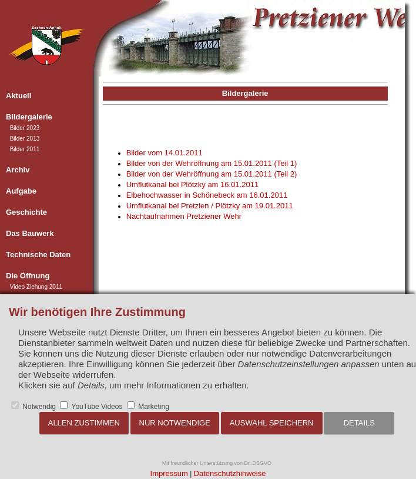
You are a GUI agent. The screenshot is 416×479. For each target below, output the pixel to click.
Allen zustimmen (84, 422)
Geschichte (26, 212)
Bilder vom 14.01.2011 (164, 152)
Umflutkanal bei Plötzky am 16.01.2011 (192, 184)
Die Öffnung (27, 275)
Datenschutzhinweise (230, 473)
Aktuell (18, 95)
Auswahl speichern (272, 422)
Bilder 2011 (25, 149)
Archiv (17, 169)
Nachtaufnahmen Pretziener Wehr (183, 216)
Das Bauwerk (30, 233)
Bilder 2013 (25, 138)
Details (359, 422)
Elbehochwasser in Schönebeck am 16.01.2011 (207, 195)
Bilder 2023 (25, 128)
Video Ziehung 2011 (36, 287)
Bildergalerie (29, 116)
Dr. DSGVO (258, 463)
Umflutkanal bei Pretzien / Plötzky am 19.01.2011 (209, 205)
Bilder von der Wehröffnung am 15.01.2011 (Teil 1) (211, 163)
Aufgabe (21, 191)
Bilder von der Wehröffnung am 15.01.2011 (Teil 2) (211, 173)
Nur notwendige (174, 422)
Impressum (169, 473)
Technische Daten (38, 254)
